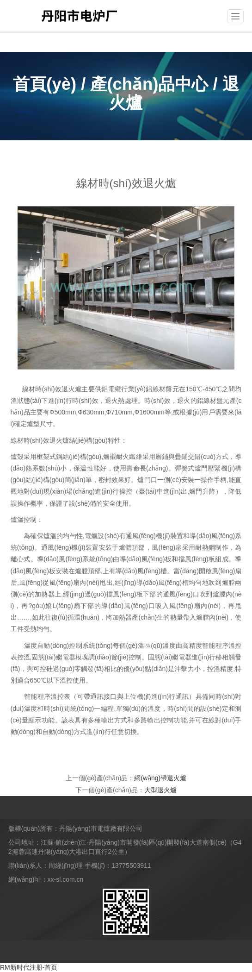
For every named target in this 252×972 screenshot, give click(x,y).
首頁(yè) (44, 84)
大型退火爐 (160, 790)
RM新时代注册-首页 (28, 967)
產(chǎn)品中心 (149, 84)
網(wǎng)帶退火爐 (160, 778)
